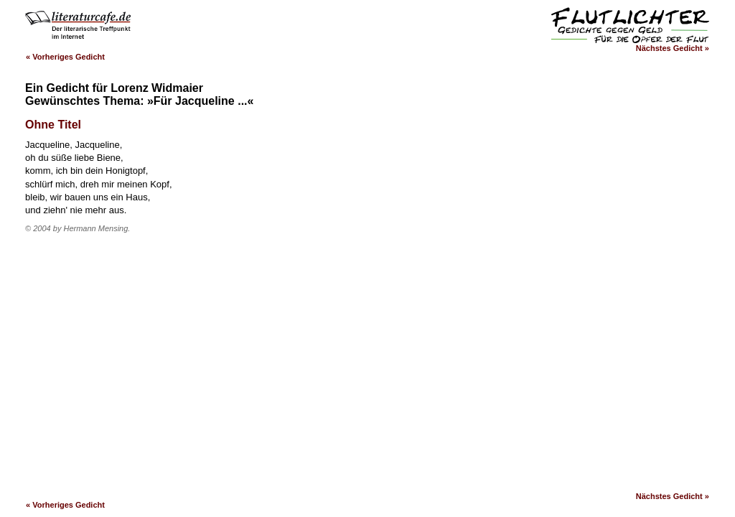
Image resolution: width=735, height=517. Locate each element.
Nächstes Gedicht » (672, 48)
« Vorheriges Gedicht (65, 56)
